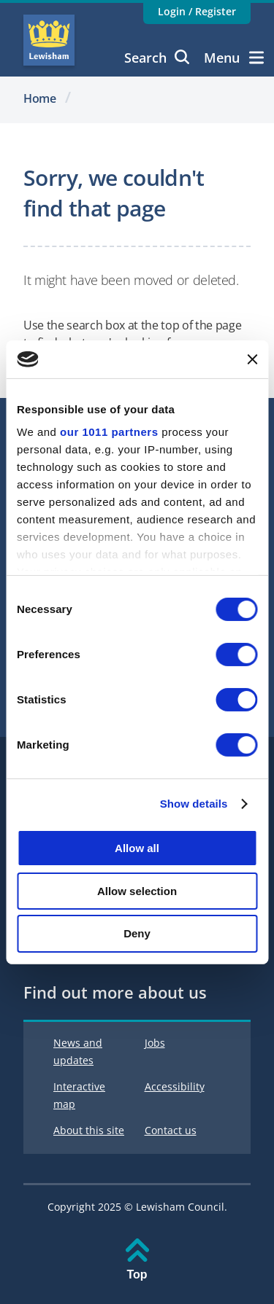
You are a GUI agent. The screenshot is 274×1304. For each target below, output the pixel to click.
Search (156, 57)
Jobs (155, 1043)
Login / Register (197, 11)
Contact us (171, 1130)
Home (39, 98)
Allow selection (137, 891)
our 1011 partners (109, 432)
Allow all (137, 848)
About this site (88, 1130)
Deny (137, 933)
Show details (194, 803)
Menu (234, 57)
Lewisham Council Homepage (49, 40)
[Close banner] (252, 359)
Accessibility (175, 1086)
